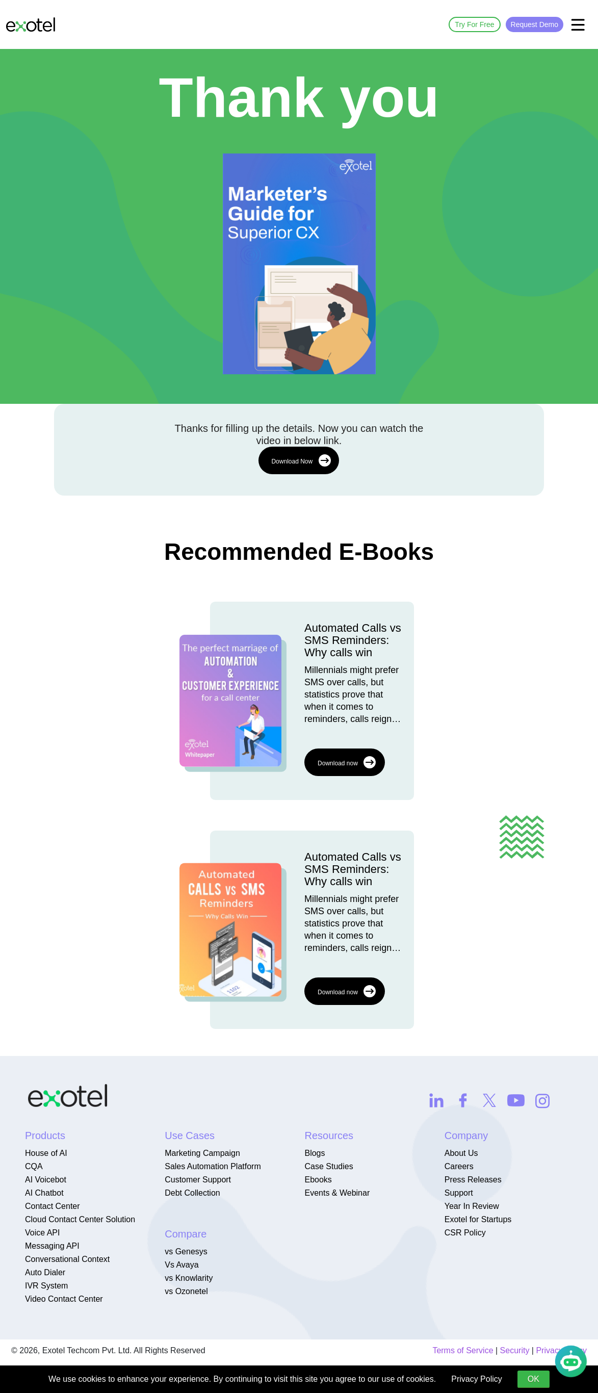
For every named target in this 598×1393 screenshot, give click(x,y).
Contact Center (52, 1206)
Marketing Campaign (202, 1153)
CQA (34, 1166)
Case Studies (328, 1166)
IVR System (46, 1285)
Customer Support (198, 1179)
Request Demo (534, 24)
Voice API (42, 1232)
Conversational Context (67, 1259)
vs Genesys (186, 1251)
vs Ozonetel (186, 1291)
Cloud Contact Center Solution (80, 1219)
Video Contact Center (64, 1299)
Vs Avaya (181, 1264)
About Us (461, 1153)
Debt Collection (192, 1193)
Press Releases (473, 1179)
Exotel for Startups (478, 1219)
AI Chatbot (44, 1193)
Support (459, 1193)
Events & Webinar (337, 1193)
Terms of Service (462, 1350)
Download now (347, 762)
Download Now (300, 460)
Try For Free (474, 24)
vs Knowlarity (189, 1278)
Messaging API (52, 1246)
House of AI (46, 1153)
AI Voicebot (45, 1179)
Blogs (314, 1153)
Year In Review (472, 1206)
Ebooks (317, 1179)
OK (533, 1379)
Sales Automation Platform (213, 1166)
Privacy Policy (476, 1379)
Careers (459, 1166)
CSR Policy (465, 1232)
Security (515, 1350)
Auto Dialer (45, 1272)
